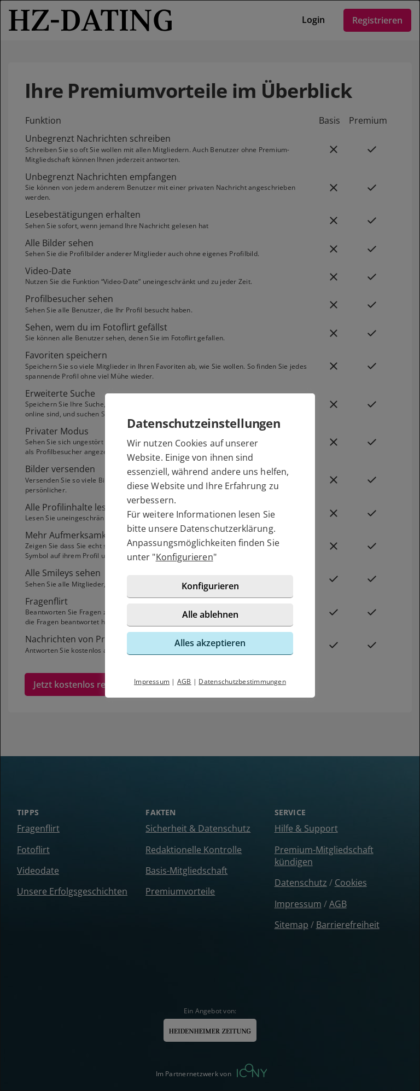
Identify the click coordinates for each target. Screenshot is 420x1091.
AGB (184, 681)
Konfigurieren (184, 557)
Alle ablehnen (210, 614)
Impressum (152, 681)
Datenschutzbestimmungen (242, 681)
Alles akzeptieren (210, 643)
